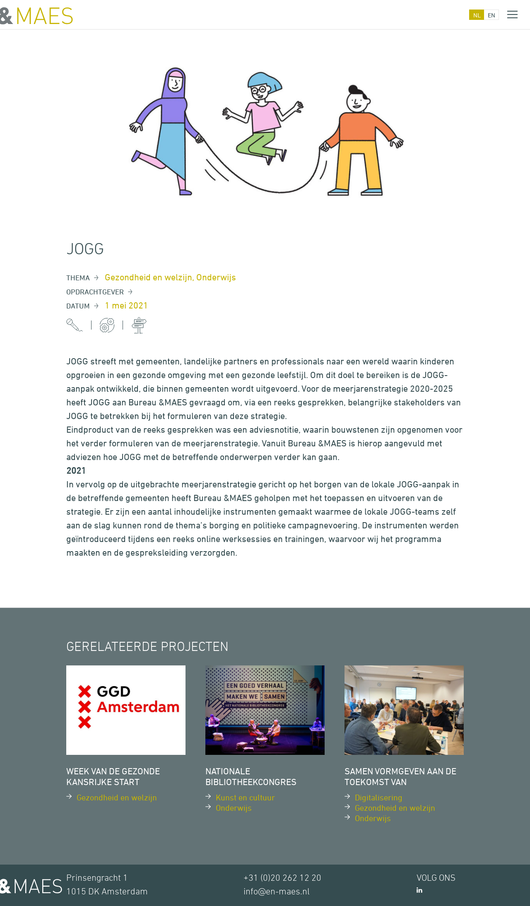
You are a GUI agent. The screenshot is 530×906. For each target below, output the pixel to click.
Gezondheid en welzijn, (150, 277)
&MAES (36, 15)
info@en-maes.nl (276, 891)
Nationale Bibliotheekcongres (250, 776)
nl (477, 15)
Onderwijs (216, 277)
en (491, 15)
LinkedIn (419, 890)
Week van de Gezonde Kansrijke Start (113, 776)
